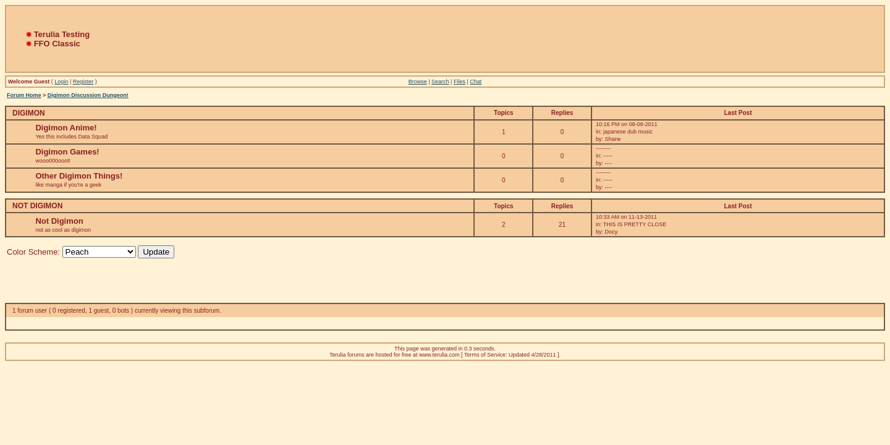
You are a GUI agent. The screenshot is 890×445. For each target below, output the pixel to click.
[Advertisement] (445, 39)
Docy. (611, 232)
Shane (612, 139)
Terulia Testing (62, 34)
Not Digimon (59, 221)
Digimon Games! (67, 151)
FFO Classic (57, 43)
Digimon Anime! (65, 127)
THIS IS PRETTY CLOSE (634, 224)
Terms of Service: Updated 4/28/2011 (510, 355)
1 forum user (29, 310)
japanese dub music (628, 132)
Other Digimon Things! (78, 175)
